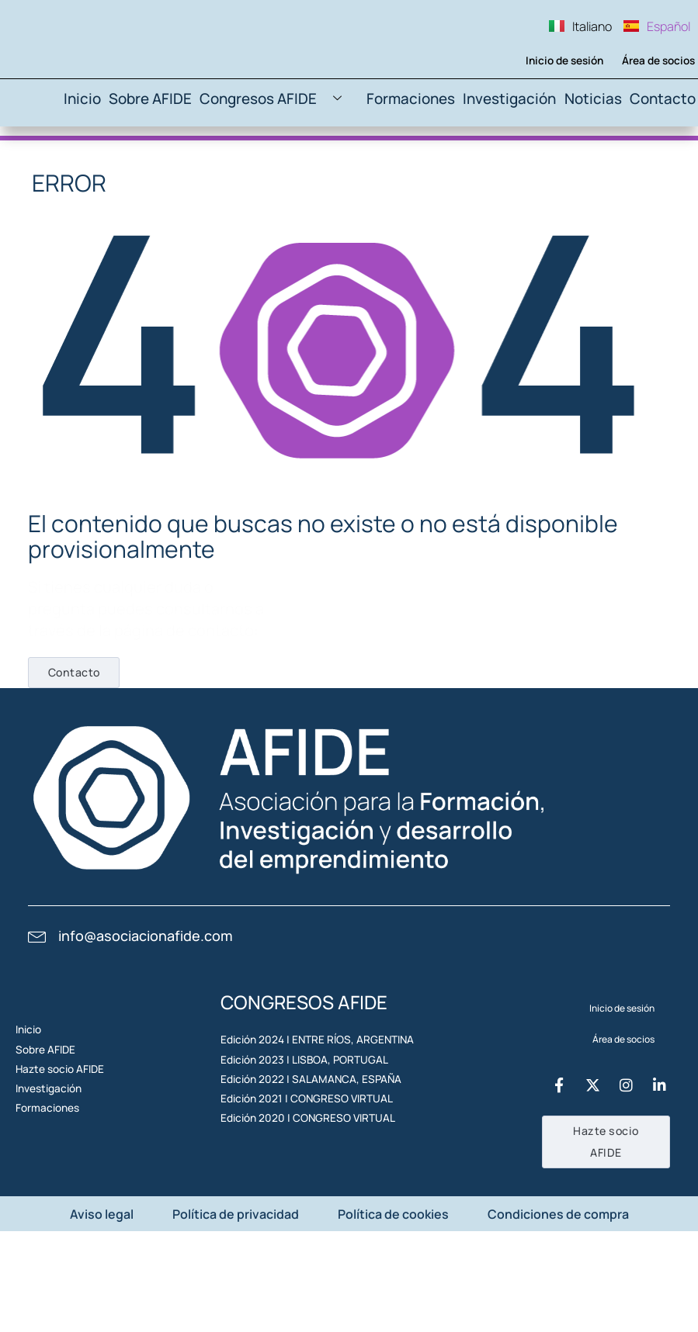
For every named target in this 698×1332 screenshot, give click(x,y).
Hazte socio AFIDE (66, 1169)
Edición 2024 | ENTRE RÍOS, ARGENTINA (305, 1108)
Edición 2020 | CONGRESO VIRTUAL (297, 1251)
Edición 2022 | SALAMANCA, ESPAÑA (299, 1179)
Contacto (662, 163)
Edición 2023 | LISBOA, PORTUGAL (293, 1143)
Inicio (107, 163)
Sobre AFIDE (178, 163)
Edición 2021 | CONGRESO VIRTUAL (296, 1215)
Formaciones (419, 163)
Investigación (510, 163)
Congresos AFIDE (295, 164)
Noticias (591, 163)
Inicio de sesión (556, 120)
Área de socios (651, 120)
